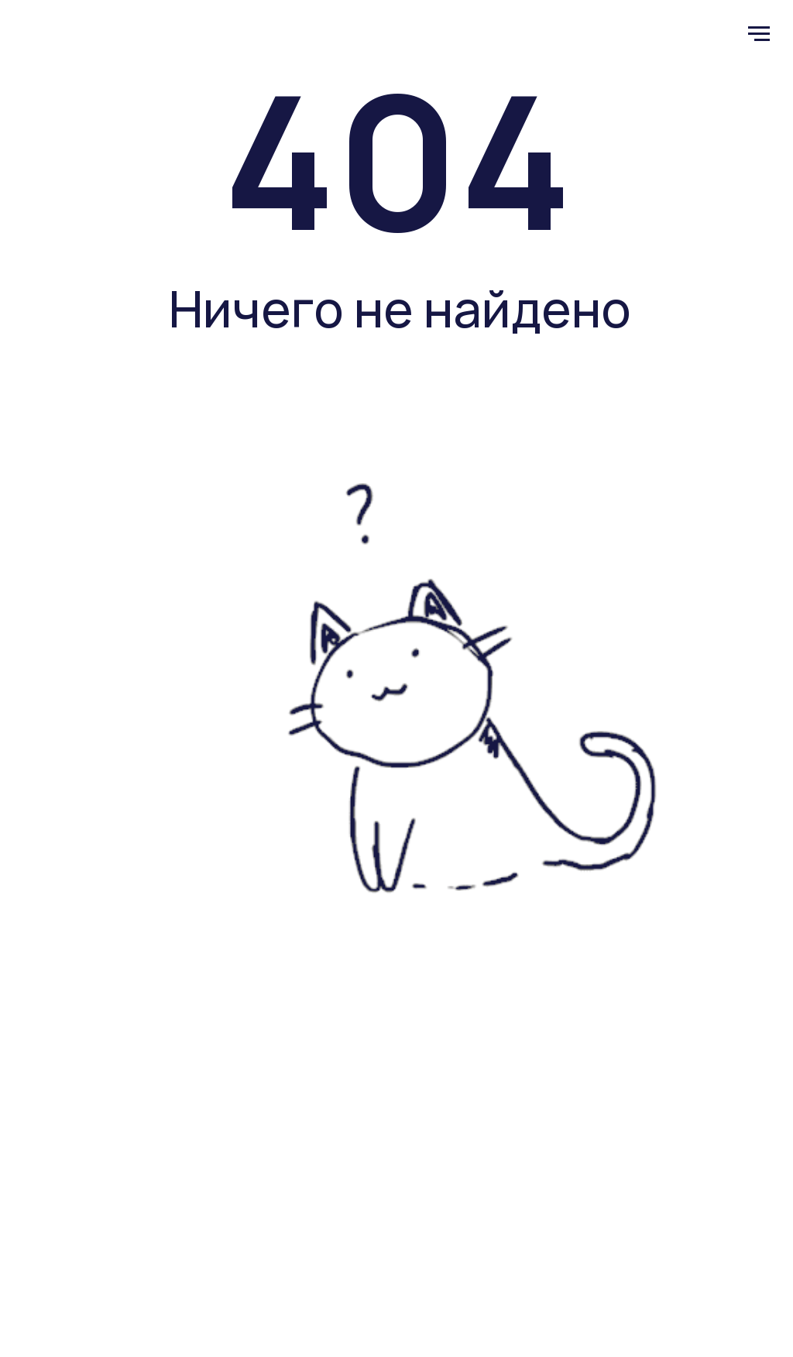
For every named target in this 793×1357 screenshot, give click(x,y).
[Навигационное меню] (759, 34)
